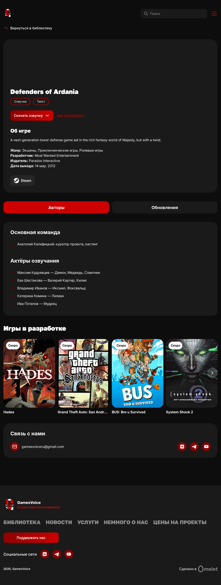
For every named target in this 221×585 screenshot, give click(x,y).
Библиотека (22, 522)
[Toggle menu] (214, 13)
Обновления (165, 207)
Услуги (88, 522)
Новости (59, 522)
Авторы (56, 207)
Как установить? (70, 115)
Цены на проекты (180, 522)
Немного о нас (126, 522)
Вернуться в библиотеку (27, 28)
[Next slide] (212, 373)
